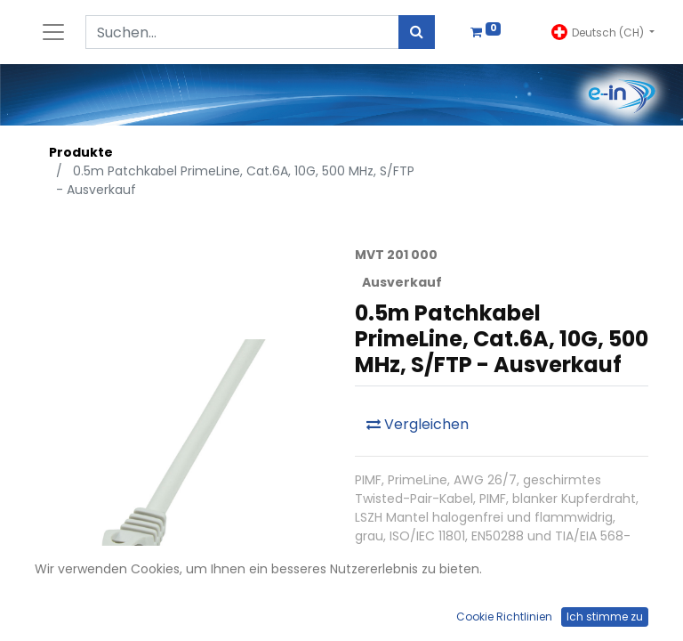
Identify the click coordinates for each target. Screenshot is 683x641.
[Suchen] (416, 32)
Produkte (81, 152)
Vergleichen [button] (417, 424)
